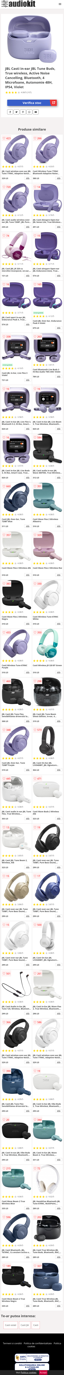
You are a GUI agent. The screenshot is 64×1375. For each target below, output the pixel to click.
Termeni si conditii (12, 1343)
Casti (35, 1325)
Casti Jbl (25, 1325)
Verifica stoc (40, 103)
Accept (43, 1372)
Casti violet (10, 1325)
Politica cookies (28, 1372)
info (27, 178)
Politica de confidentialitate (38, 1343)
